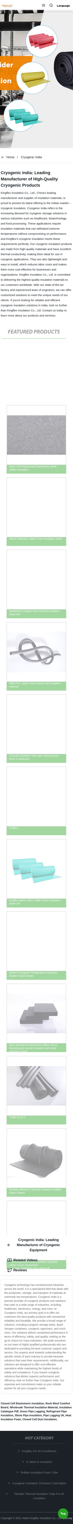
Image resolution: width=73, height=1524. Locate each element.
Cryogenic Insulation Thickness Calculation (40, 1483)
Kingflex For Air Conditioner (40, 1451)
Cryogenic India (31, 157)
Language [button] (63, 5)
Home (10, 157)
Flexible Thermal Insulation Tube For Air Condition (40, 1496)
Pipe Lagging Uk (53, 1415)
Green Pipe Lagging (32, 1411)
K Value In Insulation (40, 1461)
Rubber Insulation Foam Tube (40, 1472)
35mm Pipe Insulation (28, 1415)
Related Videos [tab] (22, 1260)
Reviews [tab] (17, 1270)
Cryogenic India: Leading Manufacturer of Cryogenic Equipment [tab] (33, 1245)
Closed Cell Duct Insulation (39, 1419)
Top (63, 1514)
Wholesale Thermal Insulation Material (34, 1407)
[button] (43, 5)
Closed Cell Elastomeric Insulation (22, 1403)
